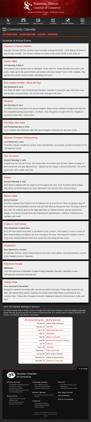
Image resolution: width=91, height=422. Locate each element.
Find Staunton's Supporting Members (19, 384)
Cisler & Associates (52, 350)
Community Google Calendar (42, 386)
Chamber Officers (39, 407)
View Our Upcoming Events (16, 402)
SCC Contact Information (41, 403)
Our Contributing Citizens (16, 392)
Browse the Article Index (15, 404)
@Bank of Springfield (53, 337)
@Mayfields (50, 333)
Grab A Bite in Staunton (15, 386)
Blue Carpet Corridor (65, 392)
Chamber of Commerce (40, 414)
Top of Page (82, 368)
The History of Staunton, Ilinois (68, 388)
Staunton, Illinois (52, 414)
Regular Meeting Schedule (42, 405)
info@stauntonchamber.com (49, 412)
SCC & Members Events (41, 384)
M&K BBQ (49, 327)
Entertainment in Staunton (16, 388)
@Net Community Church (55, 330)
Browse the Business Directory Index (19, 390)
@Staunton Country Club (54, 361)
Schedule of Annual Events (42, 388)
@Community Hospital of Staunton (57, 340)
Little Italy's (50, 347)
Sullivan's (49, 344)
